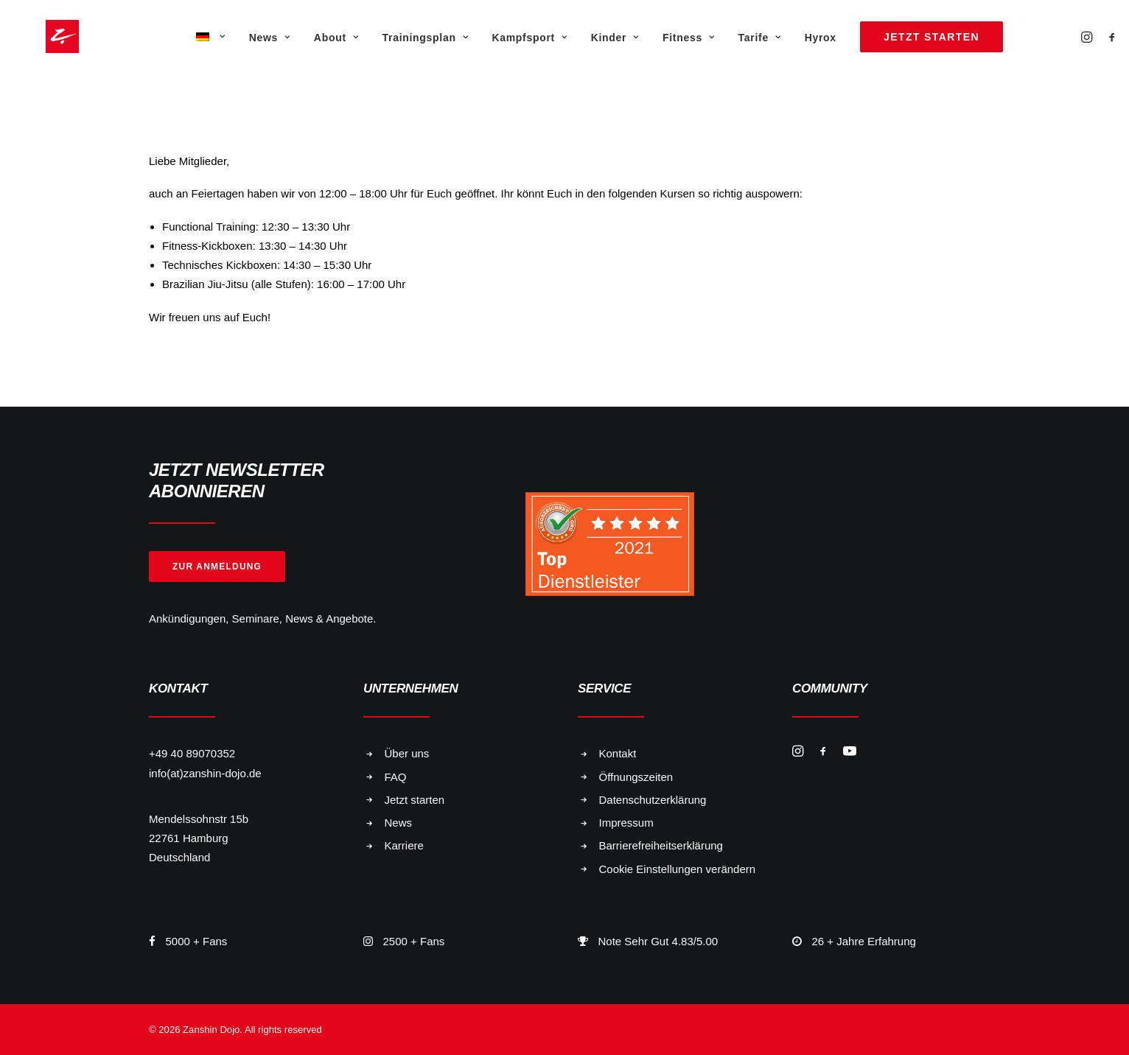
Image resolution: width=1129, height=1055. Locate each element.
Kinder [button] (615, 37)
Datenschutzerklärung (653, 799)
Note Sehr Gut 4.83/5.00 (658, 941)
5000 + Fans (197, 941)
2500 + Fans (414, 941)
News (269, 37)
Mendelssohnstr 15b (198, 819)
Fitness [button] (688, 37)
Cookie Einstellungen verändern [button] (677, 869)
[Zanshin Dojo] (41, 36)
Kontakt (618, 753)
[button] (1089, 36)
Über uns (407, 753)
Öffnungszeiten (636, 777)
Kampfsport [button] (529, 37)
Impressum (626, 822)
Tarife (759, 37)
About (336, 37)
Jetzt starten (415, 799)
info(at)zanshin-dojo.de (205, 773)
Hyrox (820, 37)
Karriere (404, 845)
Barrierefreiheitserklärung (661, 845)
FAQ (396, 777)
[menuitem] (209, 36)
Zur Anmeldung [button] (217, 566)
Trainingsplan (425, 37)
